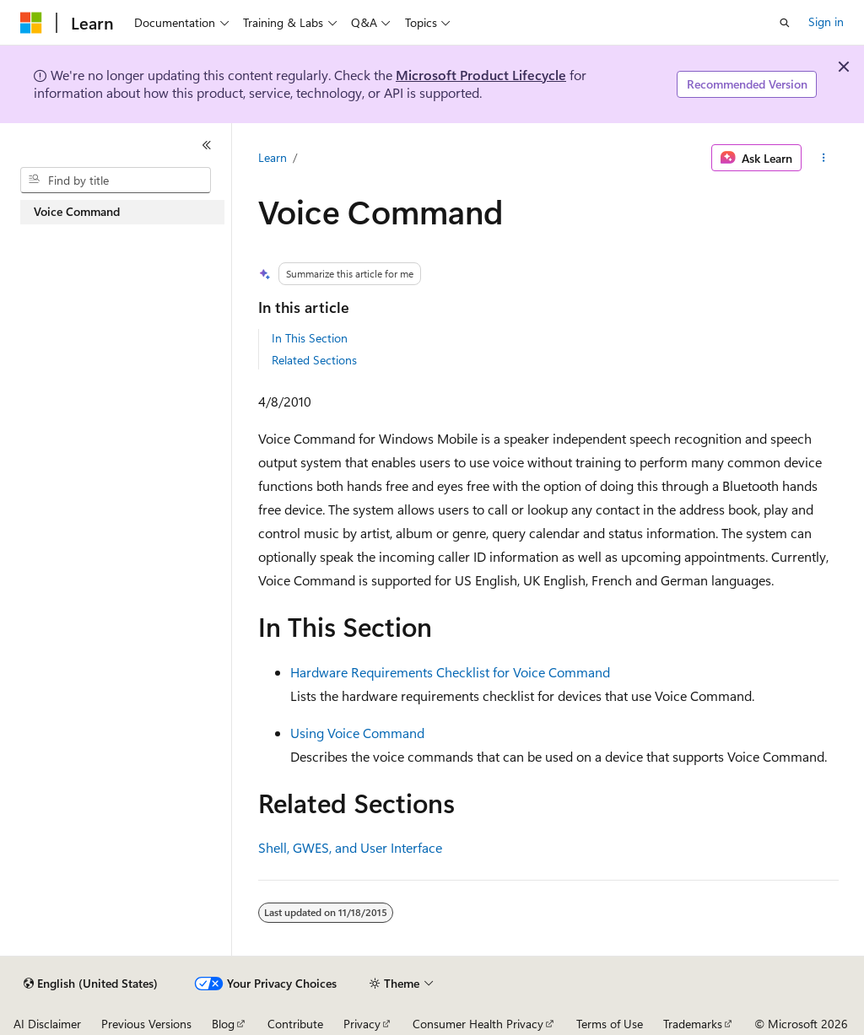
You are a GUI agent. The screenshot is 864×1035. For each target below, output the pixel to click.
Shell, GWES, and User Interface (350, 847)
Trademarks (692, 1024)
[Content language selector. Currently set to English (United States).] (91, 983)
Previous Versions (146, 1024)
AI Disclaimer (47, 1024)
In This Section (310, 338)
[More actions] (823, 157)
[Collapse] (206, 145)
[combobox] (115, 180)
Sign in (826, 21)
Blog (223, 1024)
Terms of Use (609, 1024)
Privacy (362, 1024)
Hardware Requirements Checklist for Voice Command (450, 672)
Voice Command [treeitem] (77, 211)
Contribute (295, 1024)
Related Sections (314, 360)
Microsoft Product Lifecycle (481, 75)
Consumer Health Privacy (478, 1024)
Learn (272, 157)
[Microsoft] (31, 23)
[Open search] (785, 23)
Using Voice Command (357, 732)
